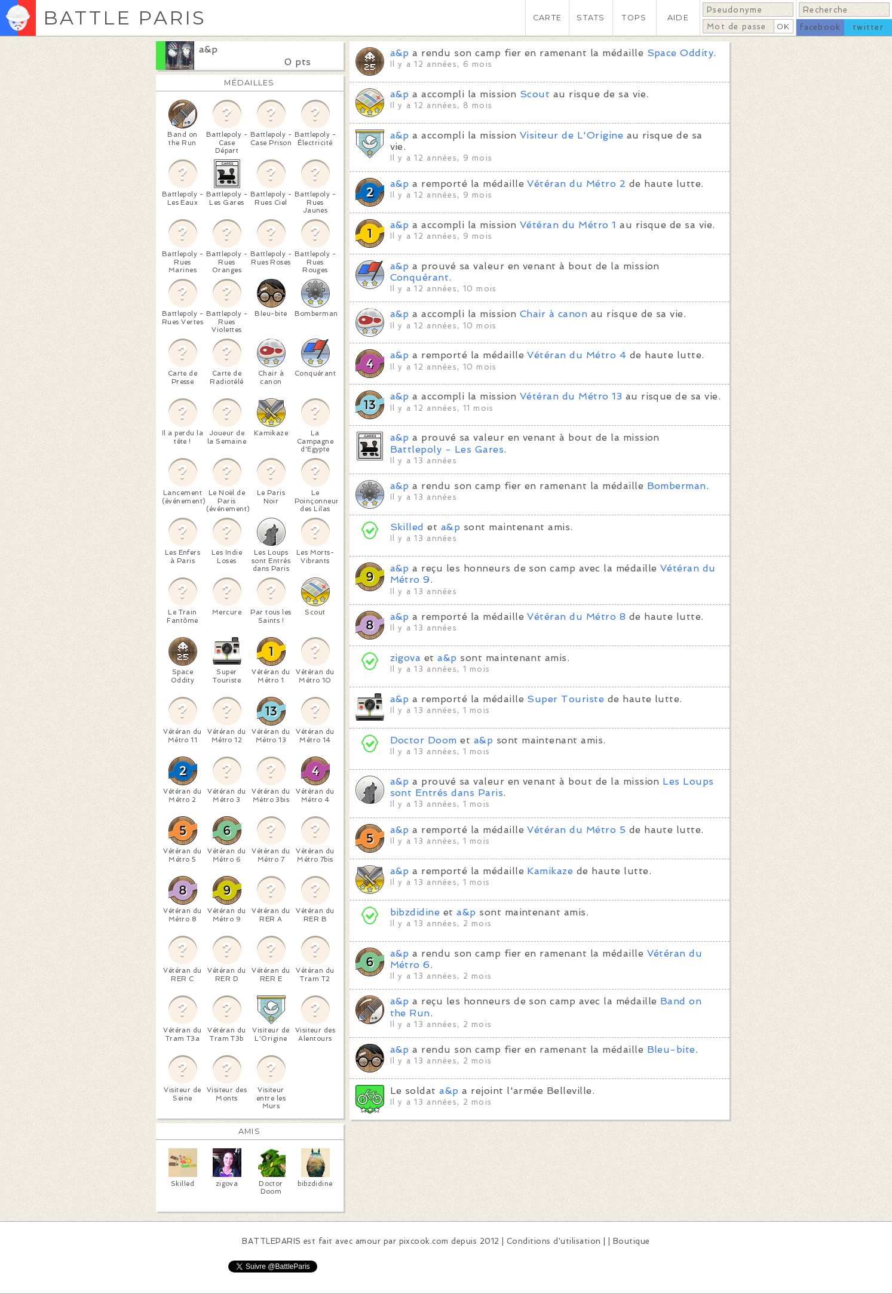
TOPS (634, 17)
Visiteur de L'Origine (571, 135)
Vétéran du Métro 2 (576, 183)
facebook (820, 27)
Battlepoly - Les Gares (447, 449)
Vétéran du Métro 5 (576, 829)
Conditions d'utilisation (554, 1241)
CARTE (547, 17)
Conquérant (419, 277)
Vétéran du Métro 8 (576, 616)
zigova (405, 657)
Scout (535, 94)
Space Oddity (680, 53)
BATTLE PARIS (124, 17)
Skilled (407, 527)
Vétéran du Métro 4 (576, 355)
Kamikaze (550, 871)
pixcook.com (424, 1241)
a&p (208, 49)
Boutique (631, 1241)
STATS (591, 17)
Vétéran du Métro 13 (571, 396)
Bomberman (676, 485)
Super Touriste (565, 699)
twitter (868, 27)
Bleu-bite (671, 1049)
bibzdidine (415, 912)
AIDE (678, 17)
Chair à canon (553, 313)
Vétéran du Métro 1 (568, 224)
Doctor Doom (423, 740)
